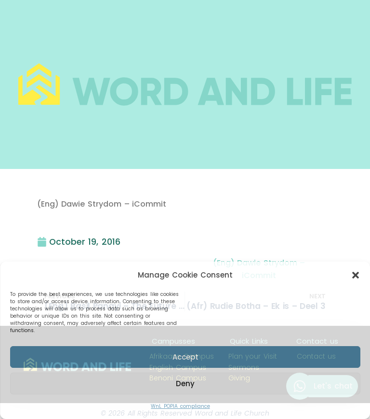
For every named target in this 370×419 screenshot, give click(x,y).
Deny (185, 383)
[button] (355, 275)
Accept (185, 357)
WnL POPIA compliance (180, 406)
